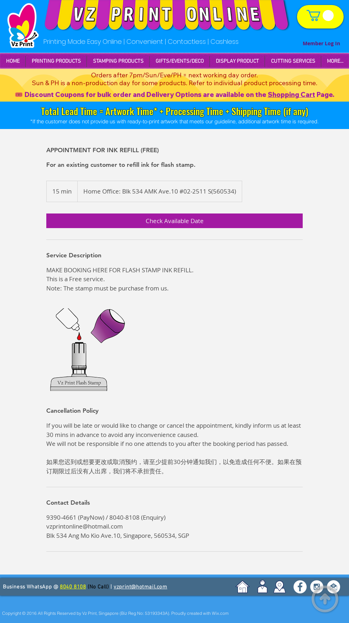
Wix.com (220, 613)
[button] (118, 61)
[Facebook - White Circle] (300, 586)
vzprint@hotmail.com (140, 587)
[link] (320, 15)
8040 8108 (73, 587)
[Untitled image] (87, 349)
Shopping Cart (291, 95)
